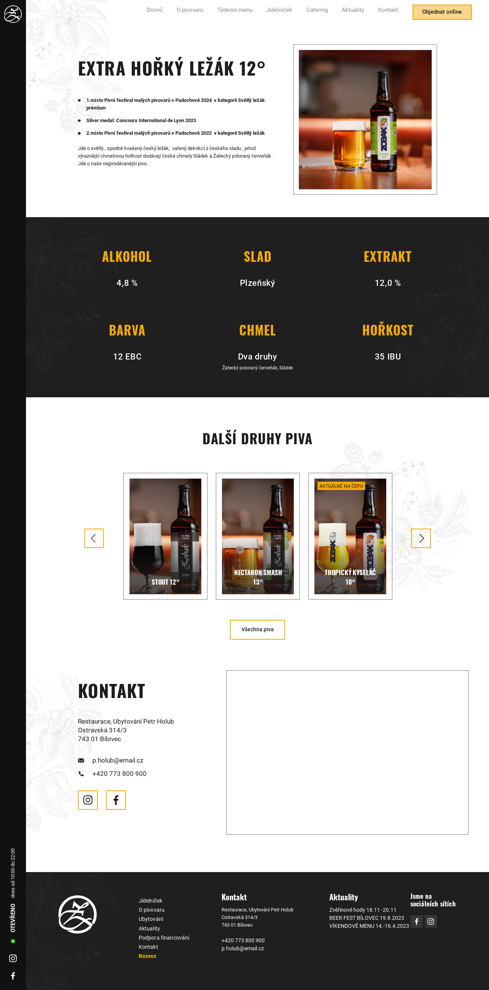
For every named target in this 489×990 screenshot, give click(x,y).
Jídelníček (291, 15)
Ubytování (149, 918)
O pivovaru (210, 15)
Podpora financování (161, 935)
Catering (325, 15)
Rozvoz (147, 953)
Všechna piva (257, 629)
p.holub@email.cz (117, 759)
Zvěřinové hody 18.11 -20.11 (359, 909)
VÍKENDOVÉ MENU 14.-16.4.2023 (364, 924)
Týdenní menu (251, 15)
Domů (178, 15)
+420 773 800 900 (119, 772)
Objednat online (438, 15)
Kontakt (389, 15)
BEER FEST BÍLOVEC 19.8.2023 (362, 916)
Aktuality (357, 15)
